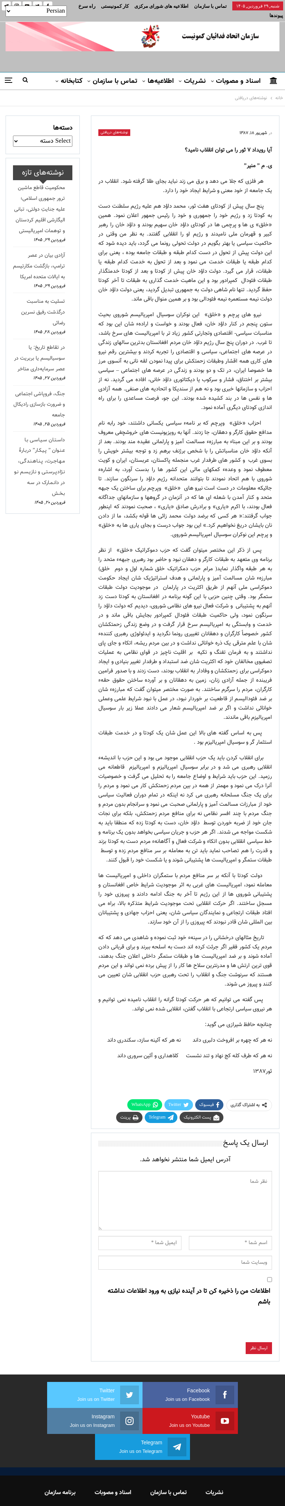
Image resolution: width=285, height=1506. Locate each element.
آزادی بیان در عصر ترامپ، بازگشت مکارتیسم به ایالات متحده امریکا (39, 257)
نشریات (195, 72)
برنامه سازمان (60, 1458)
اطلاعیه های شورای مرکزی (161, 6)
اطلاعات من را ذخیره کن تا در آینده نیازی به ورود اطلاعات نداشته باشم (189, 1288)
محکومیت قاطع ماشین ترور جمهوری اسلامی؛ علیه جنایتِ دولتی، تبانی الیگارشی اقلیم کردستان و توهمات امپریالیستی (39, 200)
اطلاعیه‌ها (161, 72)
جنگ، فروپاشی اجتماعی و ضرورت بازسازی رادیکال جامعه (39, 396)
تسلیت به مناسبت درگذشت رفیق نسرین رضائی (43, 303)
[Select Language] (36, 11)
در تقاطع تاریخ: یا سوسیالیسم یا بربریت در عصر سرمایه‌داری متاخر (39, 349)
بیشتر (121, 6)
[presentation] (215, 1318)
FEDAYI (126, 1491)
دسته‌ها (62, 119)
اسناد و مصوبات (238, 72)
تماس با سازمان (210, 6)
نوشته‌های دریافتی (114, 123)
